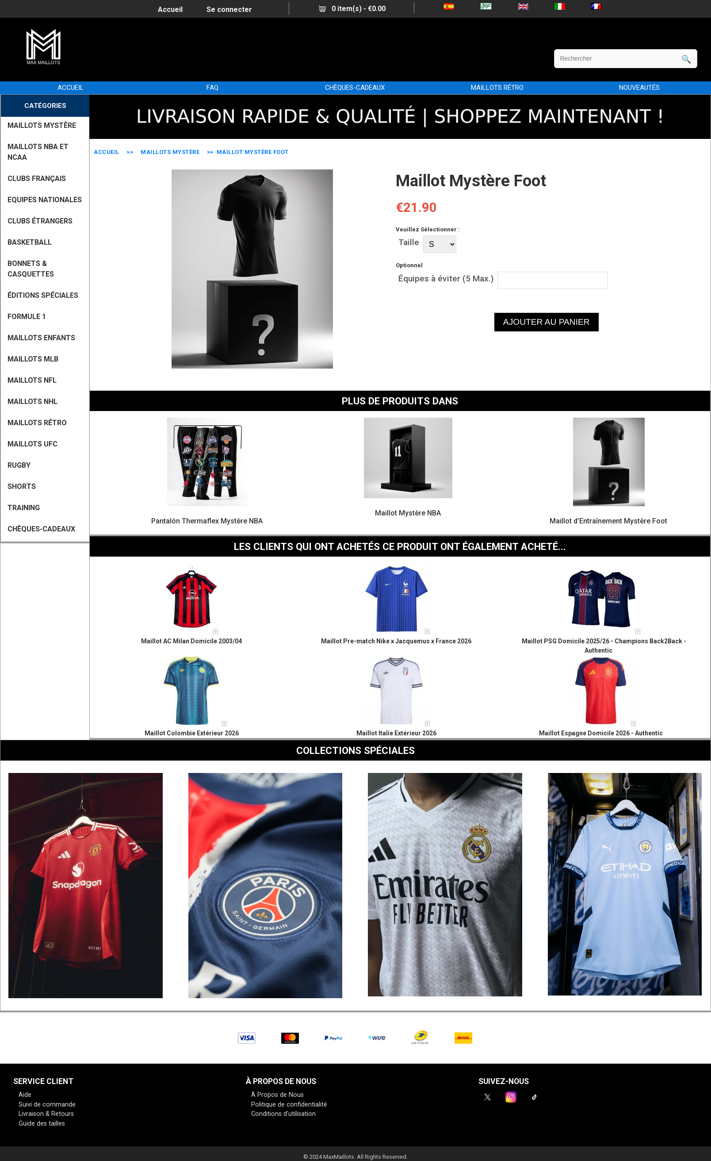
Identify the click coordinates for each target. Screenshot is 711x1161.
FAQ (212, 88)
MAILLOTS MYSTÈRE (170, 152)
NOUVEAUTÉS (639, 88)
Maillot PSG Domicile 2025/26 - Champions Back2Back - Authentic (604, 646)
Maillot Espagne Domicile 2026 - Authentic (601, 733)
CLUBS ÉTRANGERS (40, 221)
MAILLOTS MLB (33, 359)
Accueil (170, 9)
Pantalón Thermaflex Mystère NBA (207, 521)
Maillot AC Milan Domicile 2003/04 (191, 641)
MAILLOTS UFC (32, 444)
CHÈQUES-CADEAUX (355, 88)
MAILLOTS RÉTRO (497, 88)
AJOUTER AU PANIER (546, 322)
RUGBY (19, 465)
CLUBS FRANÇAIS (37, 178)
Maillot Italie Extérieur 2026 (396, 733)
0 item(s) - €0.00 (352, 8)
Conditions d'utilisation (283, 1114)
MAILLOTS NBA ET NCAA (38, 151)
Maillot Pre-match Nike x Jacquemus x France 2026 (396, 641)
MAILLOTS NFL (32, 380)
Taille (408, 242)
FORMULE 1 (27, 316)
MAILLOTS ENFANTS (41, 338)
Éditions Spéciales (43, 295)
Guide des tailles (42, 1123)
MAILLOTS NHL (32, 401)
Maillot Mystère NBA (408, 513)
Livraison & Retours (46, 1114)
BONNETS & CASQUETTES (31, 268)
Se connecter (229, 9)
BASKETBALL (30, 242)
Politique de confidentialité (289, 1104)
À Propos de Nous (277, 1095)
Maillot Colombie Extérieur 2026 (192, 733)
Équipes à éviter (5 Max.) (445, 278)
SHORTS (22, 486)
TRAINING (24, 508)
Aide (25, 1095)
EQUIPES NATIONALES (45, 200)
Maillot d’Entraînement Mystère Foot (608, 521)
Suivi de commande (47, 1104)
